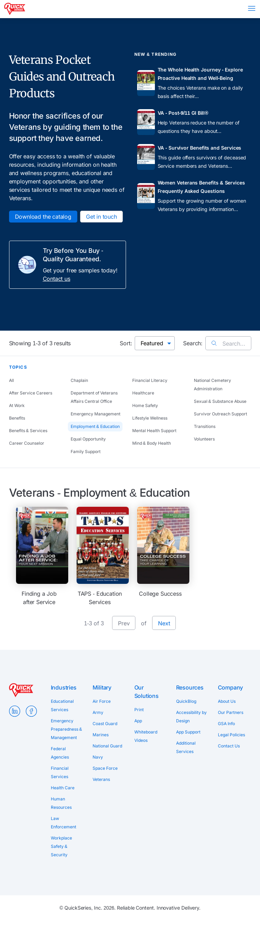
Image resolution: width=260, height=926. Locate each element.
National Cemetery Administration (212, 384)
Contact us (56, 278)
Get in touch (101, 216)
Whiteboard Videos (145, 736)
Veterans (101, 779)
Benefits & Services (28, 430)
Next (164, 623)
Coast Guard (105, 723)
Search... (228, 343)
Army (98, 712)
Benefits (17, 418)
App (138, 720)
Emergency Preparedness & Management (66, 729)
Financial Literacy (149, 380)
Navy (98, 757)
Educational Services (62, 705)
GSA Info (226, 723)
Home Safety (145, 405)
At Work (17, 405)
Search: (193, 343)
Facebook (31, 711)
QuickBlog (186, 701)
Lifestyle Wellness (149, 418)
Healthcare (143, 393)
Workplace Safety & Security (61, 846)
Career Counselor (26, 443)
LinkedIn (14, 711)
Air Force (102, 701)
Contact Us (229, 745)
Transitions (204, 426)
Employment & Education (95, 426)
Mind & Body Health (151, 443)
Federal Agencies (60, 753)
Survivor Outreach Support (220, 413)
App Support (188, 732)
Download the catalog (43, 216)
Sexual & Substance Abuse (220, 401)
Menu (251, 8)
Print (139, 709)
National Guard (107, 745)
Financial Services (60, 772)
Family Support (86, 451)
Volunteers (204, 439)
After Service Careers (30, 393)
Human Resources (61, 803)
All (11, 380)
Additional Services (186, 747)
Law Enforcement (63, 822)
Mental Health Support (154, 430)
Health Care (62, 787)
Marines (101, 734)
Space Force (105, 768)
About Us (227, 701)
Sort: (126, 343)
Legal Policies (231, 734)
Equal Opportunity (88, 439)
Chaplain (79, 380)
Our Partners (230, 712)
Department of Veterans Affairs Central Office (94, 397)
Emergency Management (95, 413)
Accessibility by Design (191, 716)
